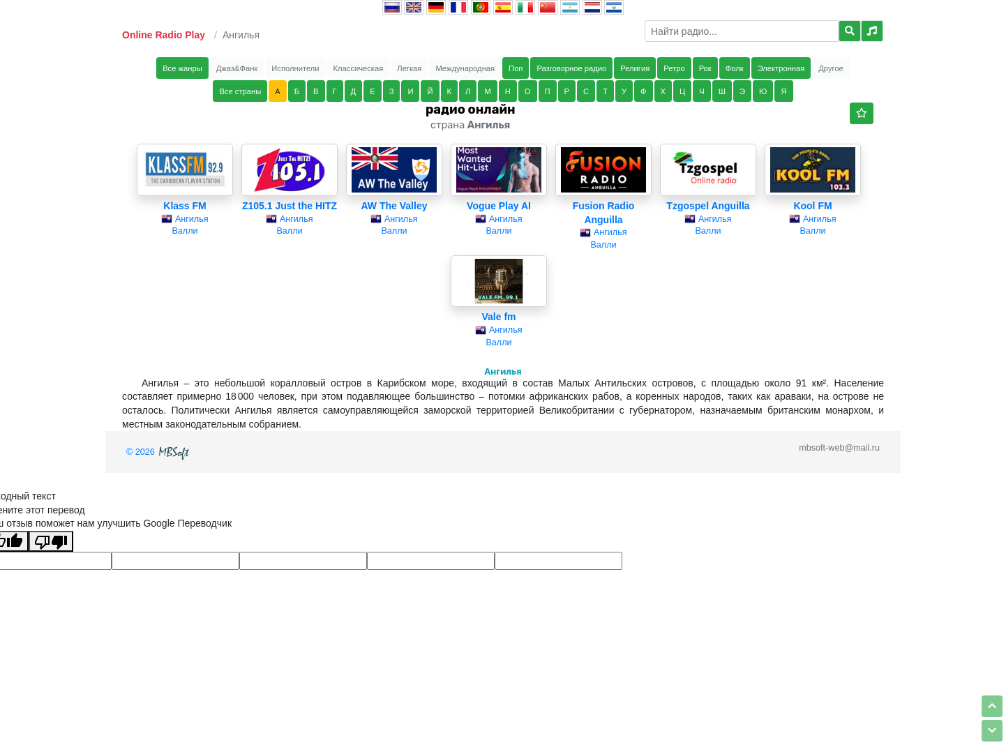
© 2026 (159, 452)
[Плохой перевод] (51, 541)
